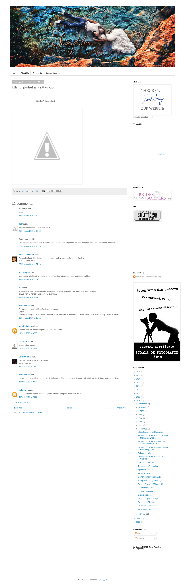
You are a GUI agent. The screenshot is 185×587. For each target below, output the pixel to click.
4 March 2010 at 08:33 (28, 382)
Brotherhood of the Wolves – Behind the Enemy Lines (153, 448)
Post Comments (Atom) (32, 412)
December (143, 404)
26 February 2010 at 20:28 (30, 246)
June (140, 414)
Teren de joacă (144, 473)
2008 (138, 522)
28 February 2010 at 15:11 (30, 318)
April (140, 422)
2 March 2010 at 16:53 (28, 366)
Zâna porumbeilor (145, 509)
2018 (138, 372)
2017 (138, 375)
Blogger (103, 580)
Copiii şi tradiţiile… (145, 495)
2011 (138, 397)
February (142, 429)
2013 (138, 390)
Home (14, 73)
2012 (138, 393)
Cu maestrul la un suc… (148, 506)
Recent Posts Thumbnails (144, 276)
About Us (25, 73)
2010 (138, 400)
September (143, 407)
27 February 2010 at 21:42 (30, 297)
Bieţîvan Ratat (25, 357)
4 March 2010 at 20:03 (28, 397)
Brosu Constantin (26, 255)
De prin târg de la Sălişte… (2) (150, 484)
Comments (140, 538)
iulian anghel (24, 272)
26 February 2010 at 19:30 (30, 231)
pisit (21, 288)
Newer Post (17, 408)
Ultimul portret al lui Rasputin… (150, 432)
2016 (138, 379)
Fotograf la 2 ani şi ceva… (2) (150, 481)
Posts (138, 534)
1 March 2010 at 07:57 (28, 333)
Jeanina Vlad (24, 306)
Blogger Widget (157, 276)
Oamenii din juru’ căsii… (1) (149, 477)
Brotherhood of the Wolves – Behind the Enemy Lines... (153, 437)
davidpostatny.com (53, 73)
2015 (138, 382)
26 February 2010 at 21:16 (30, 264)
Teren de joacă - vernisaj (148, 466)
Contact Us (37, 73)
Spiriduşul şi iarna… (146, 470)
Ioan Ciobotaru (25, 326)
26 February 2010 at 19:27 (30, 216)
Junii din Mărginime (146, 488)
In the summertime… (146, 491)
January (142, 514)
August (141, 411)
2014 (138, 386)
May (140, 418)
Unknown (23, 390)
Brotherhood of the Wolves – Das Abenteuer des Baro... (151, 442)
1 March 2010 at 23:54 (28, 348)
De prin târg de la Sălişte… (149, 499)
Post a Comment (22, 402)
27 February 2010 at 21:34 (30, 280)
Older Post (121, 408)
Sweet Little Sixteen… (147, 502)
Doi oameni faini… (145, 453)
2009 (138, 518)
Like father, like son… (147, 463)
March (141, 425)
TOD (21, 224)
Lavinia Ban (24, 342)
